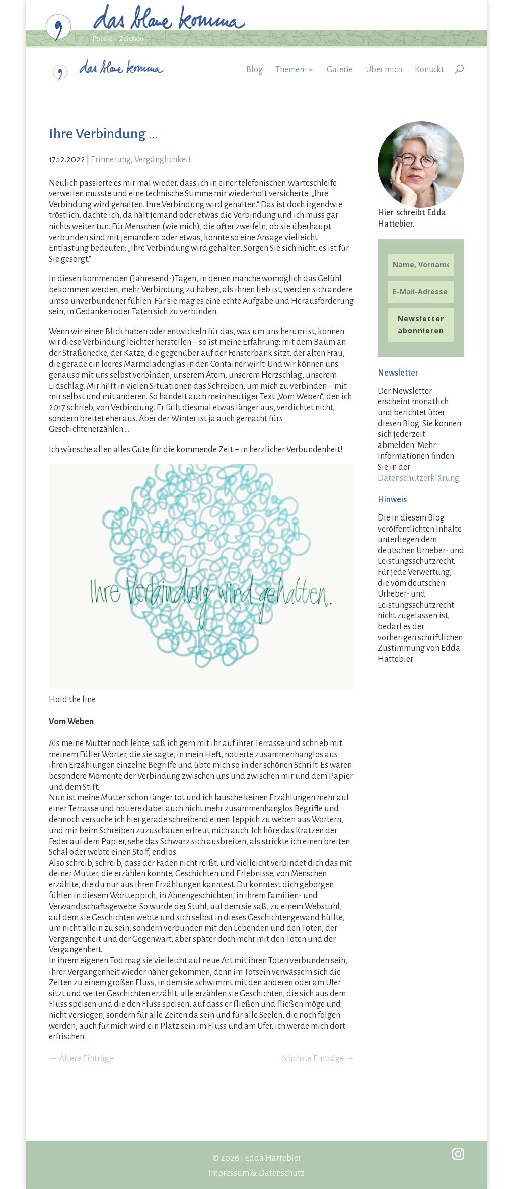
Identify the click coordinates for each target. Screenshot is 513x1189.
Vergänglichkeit (162, 159)
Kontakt (429, 70)
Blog (254, 70)
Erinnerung (111, 159)
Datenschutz (282, 1173)
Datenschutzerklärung (418, 478)
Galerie (340, 70)
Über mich (383, 70)
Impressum (228, 1173)
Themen (289, 70)
